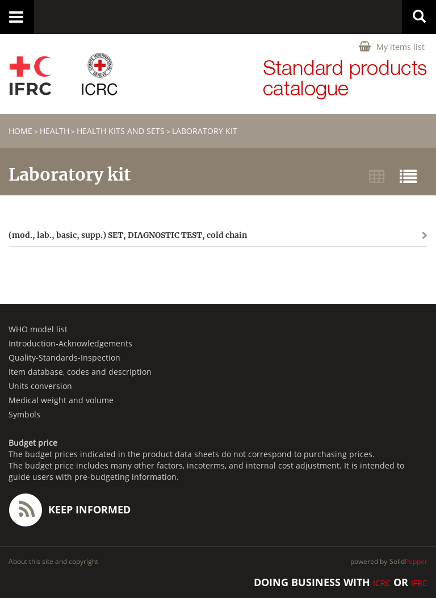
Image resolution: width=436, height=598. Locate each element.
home (20, 131)
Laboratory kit (204, 131)
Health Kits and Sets (121, 131)
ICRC (382, 583)
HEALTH (54, 131)
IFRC (419, 583)
